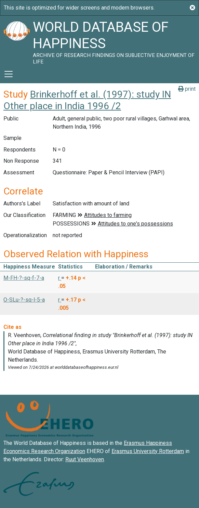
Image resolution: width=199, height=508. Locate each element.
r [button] (59, 278)
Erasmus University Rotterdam (147, 451)
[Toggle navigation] (8, 74)
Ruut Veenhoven (84, 459)
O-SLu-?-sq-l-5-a (24, 299)
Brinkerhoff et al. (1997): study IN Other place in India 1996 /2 (87, 100)
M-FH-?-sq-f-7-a (23, 278)
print (187, 89)
